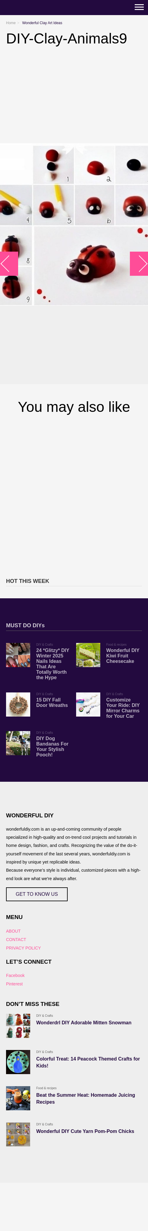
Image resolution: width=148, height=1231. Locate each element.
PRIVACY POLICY (23, 948)
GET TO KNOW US (37, 894)
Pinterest (14, 983)
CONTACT (16, 939)
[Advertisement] (71, 495)
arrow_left (9, 263)
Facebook (15, 975)
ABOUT (13, 931)
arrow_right (139, 263)
